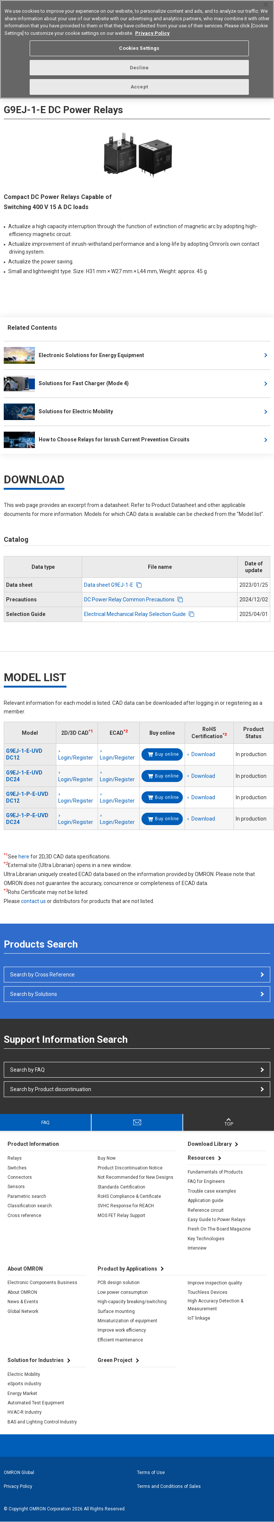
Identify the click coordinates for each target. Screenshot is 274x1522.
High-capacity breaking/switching (132, 1301)
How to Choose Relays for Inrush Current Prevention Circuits (97, 440)
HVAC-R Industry (25, 1412)
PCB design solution (119, 1282)
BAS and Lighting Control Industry (42, 1422)
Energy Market (22, 1393)
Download (203, 754)
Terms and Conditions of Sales (169, 1486)
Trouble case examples (212, 1191)
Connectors (20, 1177)
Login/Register (75, 758)
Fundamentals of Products (215, 1172)
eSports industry (24, 1383)
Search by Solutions (33, 994)
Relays (15, 1158)
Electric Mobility (24, 1374)
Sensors (16, 1186)
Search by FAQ (27, 1070)
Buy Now (107, 1158)
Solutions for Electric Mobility (58, 412)
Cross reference (24, 1215)
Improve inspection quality (215, 1283)
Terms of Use (151, 1472)
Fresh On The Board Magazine (219, 1229)
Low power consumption (123, 1292)
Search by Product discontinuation (50, 1089)
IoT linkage (199, 1318)
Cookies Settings (139, 45)
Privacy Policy (18, 1486)
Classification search (30, 1205)
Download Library (210, 1144)
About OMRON (22, 1292)
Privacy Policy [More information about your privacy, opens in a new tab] (152, 30)
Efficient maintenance (120, 1340)
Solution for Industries (36, 1360)
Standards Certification (121, 1187)
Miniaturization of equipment (127, 1320)
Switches (17, 1168)
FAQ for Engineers (206, 1181)
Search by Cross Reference (42, 975)
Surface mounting (116, 1311)
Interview (197, 1248)
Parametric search (27, 1196)
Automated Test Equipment (36, 1402)
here (23, 857)
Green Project (115, 1360)
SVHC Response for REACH (126, 1205)
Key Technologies (206, 1238)
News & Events (23, 1301)
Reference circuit (206, 1210)
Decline (139, 64)
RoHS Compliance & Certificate (129, 1196)
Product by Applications (127, 1269)
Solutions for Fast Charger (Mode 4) (66, 383)
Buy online (167, 754)
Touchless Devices (207, 1292)
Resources (201, 1158)
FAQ (45, 1122)
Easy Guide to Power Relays (216, 1219)
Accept (139, 84)
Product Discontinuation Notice (130, 1168)
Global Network (23, 1311)
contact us (33, 901)
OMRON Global (19, 1472)
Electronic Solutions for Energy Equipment (74, 355)
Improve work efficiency (122, 1330)
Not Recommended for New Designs (135, 1177)
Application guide (205, 1200)
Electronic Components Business (42, 1282)
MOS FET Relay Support (121, 1215)
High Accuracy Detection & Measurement (215, 1304)
